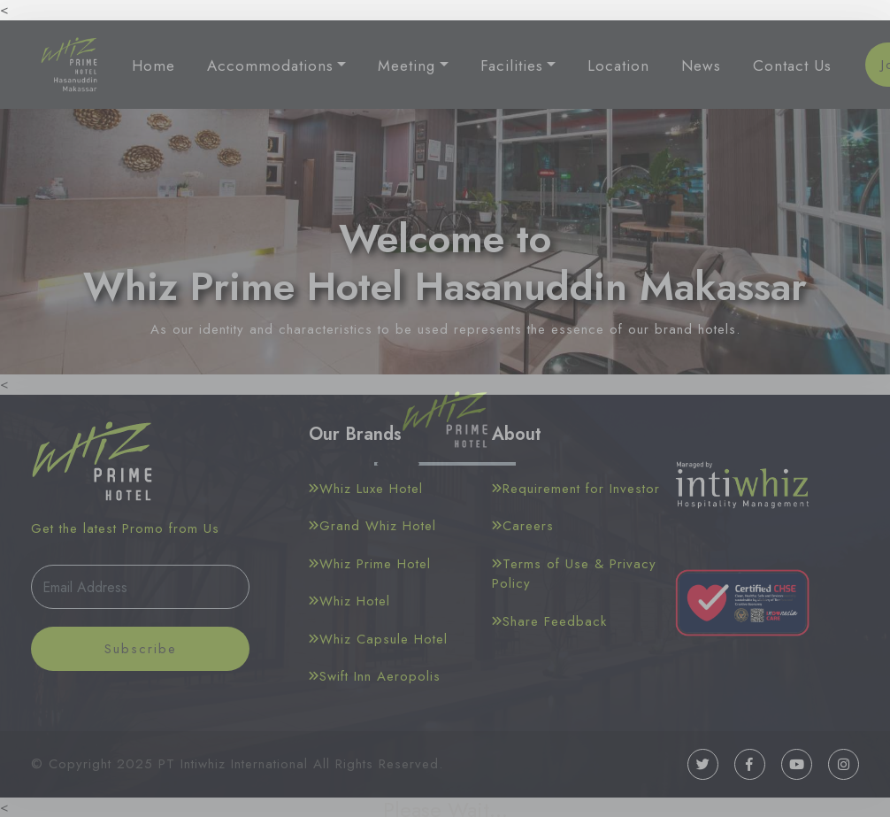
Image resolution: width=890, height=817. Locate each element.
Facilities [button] (511, 65)
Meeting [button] (406, 65)
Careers (523, 526)
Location (618, 65)
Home (153, 65)
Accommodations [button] (270, 65)
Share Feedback (549, 621)
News (701, 65)
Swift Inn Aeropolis (375, 676)
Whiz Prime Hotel (370, 564)
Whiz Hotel (349, 601)
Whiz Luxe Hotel (366, 488)
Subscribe (140, 649)
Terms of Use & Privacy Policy (574, 574)
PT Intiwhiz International (233, 764)
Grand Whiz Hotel (372, 526)
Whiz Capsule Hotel (378, 639)
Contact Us (792, 65)
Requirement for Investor (576, 488)
